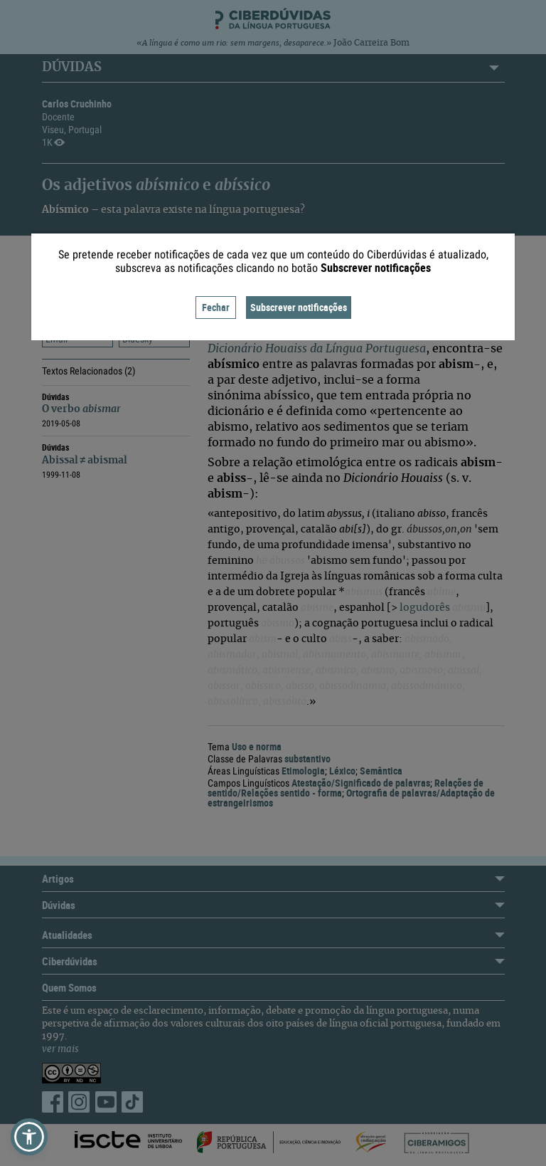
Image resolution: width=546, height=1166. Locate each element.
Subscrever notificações (298, 307)
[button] (29, 1137)
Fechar (216, 307)
